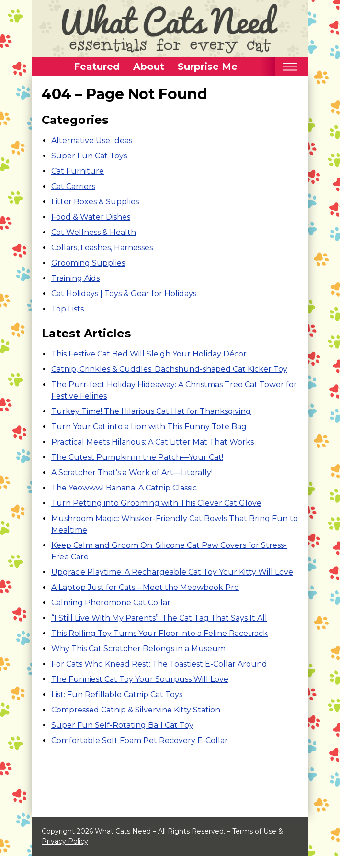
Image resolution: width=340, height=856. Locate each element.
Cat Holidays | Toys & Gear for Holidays (123, 293)
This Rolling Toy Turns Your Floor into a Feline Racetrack (159, 633)
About (148, 66)
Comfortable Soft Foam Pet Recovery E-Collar (139, 740)
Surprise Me (208, 66)
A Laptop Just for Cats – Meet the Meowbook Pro (145, 587)
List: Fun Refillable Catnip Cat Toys (116, 694)
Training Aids (75, 278)
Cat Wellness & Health (93, 232)
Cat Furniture (77, 171)
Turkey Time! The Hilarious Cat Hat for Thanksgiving (151, 411)
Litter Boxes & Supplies (95, 201)
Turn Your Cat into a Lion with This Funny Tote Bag (149, 426)
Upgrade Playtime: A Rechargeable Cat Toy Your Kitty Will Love (172, 572)
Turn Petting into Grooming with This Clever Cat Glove (156, 503)
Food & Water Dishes (90, 217)
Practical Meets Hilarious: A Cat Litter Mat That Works (152, 441)
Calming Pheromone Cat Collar (110, 602)
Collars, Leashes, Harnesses (102, 247)
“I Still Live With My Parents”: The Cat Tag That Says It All (159, 618)
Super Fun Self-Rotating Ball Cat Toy (122, 725)
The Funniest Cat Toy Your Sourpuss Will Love (139, 679)
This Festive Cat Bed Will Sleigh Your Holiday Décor (149, 353)
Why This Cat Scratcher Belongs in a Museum (138, 648)
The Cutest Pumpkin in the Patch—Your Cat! (137, 457)
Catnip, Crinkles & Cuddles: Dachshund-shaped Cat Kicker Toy (169, 369)
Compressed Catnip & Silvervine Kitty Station (135, 709)
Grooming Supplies (88, 262)
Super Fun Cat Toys (89, 155)
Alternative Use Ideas (91, 140)
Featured (97, 66)
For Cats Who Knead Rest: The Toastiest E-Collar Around (159, 663)
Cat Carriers (73, 186)
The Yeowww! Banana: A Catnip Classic (124, 487)
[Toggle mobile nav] (290, 66)
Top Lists (67, 308)
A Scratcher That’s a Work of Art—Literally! (132, 472)
